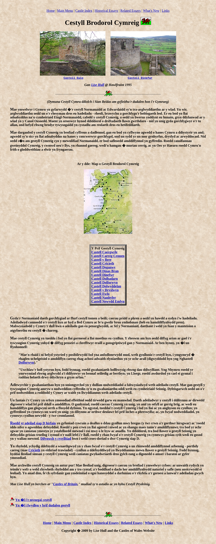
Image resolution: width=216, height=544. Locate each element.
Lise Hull (97, 85)
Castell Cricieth (103, 264)
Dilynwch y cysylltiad (55, 439)
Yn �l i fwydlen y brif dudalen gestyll (42, 506)
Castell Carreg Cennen (108, 256)
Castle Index (83, 10)
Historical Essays (106, 10)
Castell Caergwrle (104, 253)
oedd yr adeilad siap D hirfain (33, 424)
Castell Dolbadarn (105, 279)
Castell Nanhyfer (104, 298)
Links (165, 10)
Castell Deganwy (104, 268)
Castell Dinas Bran (105, 271)
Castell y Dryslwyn (105, 290)
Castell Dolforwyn (105, 283)
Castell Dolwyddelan (106, 287)
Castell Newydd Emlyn (108, 302)
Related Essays (130, 10)
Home (50, 10)
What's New (151, 10)
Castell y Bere (102, 260)
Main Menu (65, 10)
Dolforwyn (26, 363)
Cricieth (34, 451)
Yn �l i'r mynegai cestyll (33, 500)
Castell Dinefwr (140, 78)
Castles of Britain (65, 484)
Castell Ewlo (73, 78)
